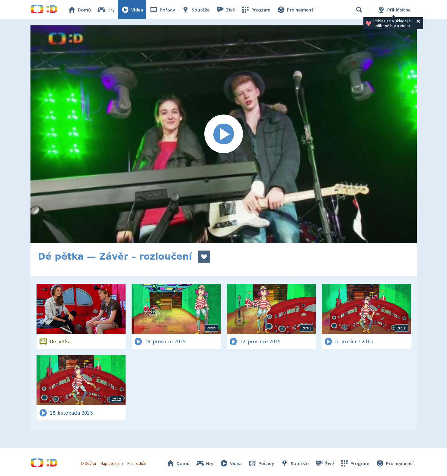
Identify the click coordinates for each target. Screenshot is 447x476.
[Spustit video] (223, 134)
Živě (225, 9)
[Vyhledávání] (359, 9)
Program (255, 9)
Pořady (162, 9)
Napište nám (112, 463)
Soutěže (195, 9)
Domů (79, 9)
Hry (106, 9)
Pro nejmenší (295, 9)
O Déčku (88, 463)
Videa (132, 9)
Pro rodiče (136, 463)
